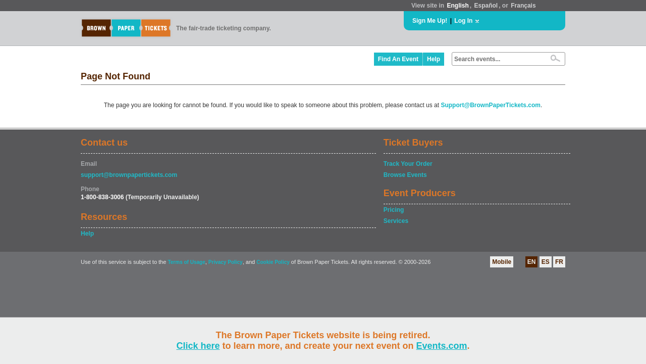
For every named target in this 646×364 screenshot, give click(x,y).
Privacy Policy (225, 262)
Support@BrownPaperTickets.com (491, 105)
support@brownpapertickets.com (129, 174)
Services (396, 220)
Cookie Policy (273, 262)
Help (433, 59)
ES (546, 261)
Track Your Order (408, 163)
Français (523, 5)
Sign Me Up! (429, 20)
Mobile (501, 261)
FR (559, 261)
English (457, 5)
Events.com (441, 346)
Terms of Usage (186, 262)
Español (486, 5)
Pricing (394, 209)
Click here (198, 346)
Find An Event (398, 59)
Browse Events (405, 174)
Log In (463, 20)
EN (531, 261)
